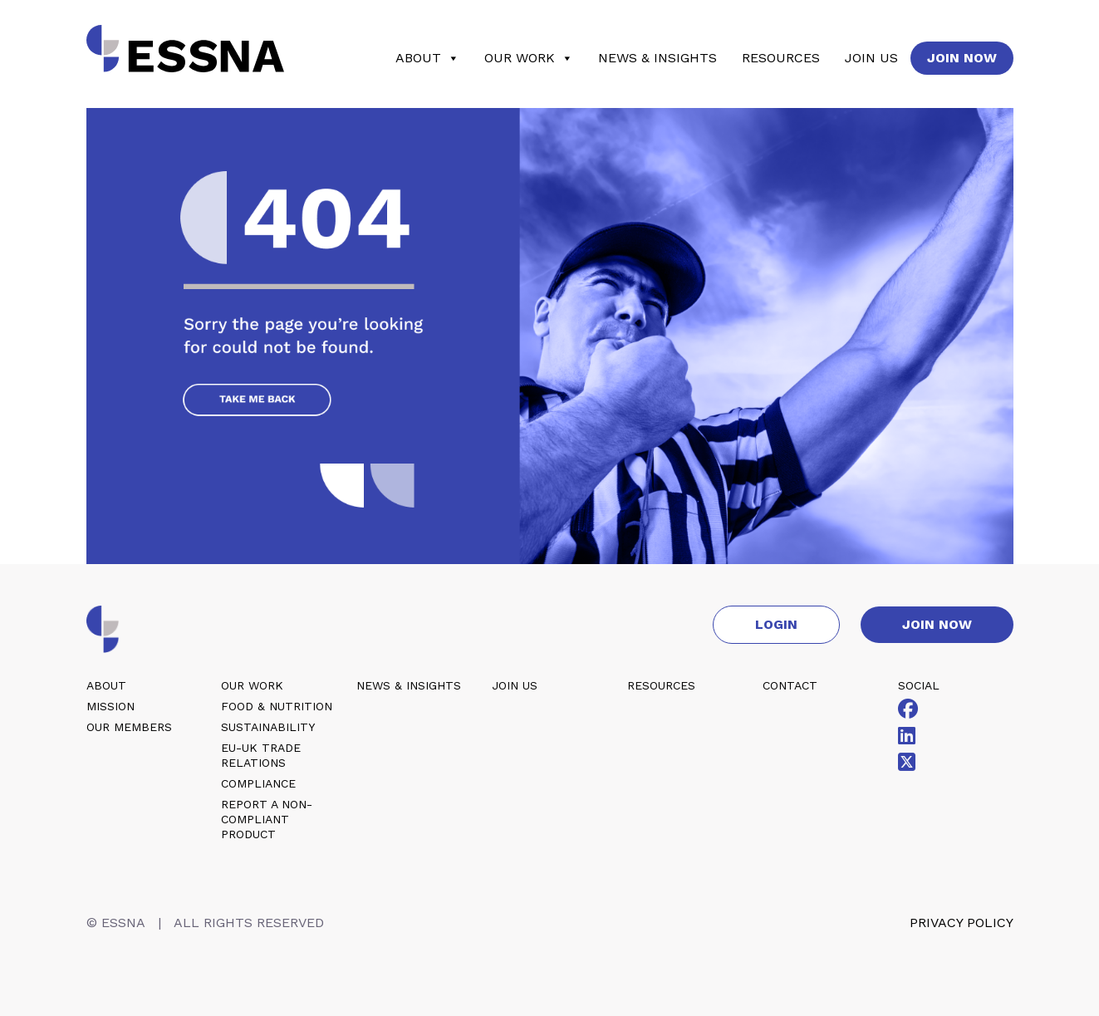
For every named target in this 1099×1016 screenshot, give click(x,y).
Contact (790, 685)
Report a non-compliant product (266, 819)
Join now (962, 58)
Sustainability (268, 727)
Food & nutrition (276, 706)
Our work (528, 58)
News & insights (657, 58)
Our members (129, 727)
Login (776, 624)
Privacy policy (961, 922)
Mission (110, 706)
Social (919, 685)
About (427, 58)
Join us (871, 58)
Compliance (258, 783)
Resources (781, 58)
